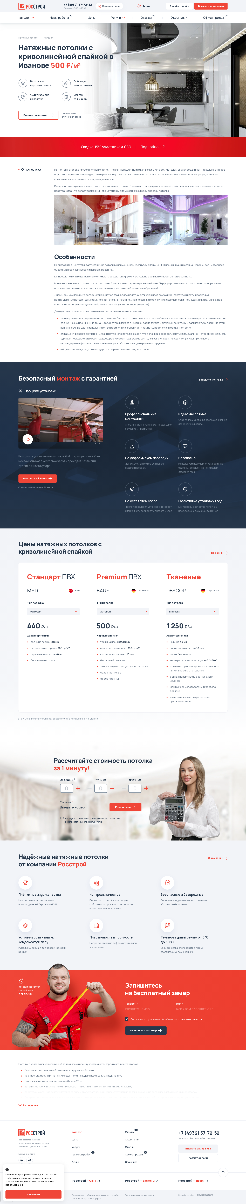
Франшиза (131, 1162)
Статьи (129, 1147)
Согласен (33, 1194)
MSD (32, 590)
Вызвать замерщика (211, 6)
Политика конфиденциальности (139, 1195)
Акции (146, 6)
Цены (75, 1139)
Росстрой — (80, 1181)
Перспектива (205, 1195)
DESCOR (176, 590)
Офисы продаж (136, 1154)
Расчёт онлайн (179, 6)
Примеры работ (83, 1154)
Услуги (76, 1147)
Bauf (103, 590)
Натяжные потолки (28, 37)
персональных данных (187, 1019)
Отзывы (131, 1132)
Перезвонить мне (111, 6)
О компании (132, 1139)
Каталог (48, 37)
